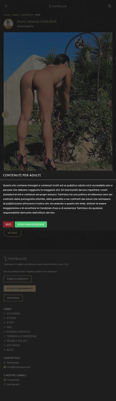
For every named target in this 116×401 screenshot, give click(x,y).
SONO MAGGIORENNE (30, 224)
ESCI (8, 224)
